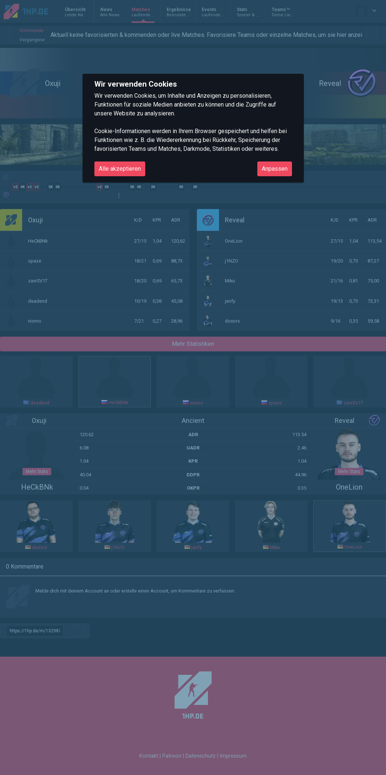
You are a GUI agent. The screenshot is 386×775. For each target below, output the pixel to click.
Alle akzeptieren (120, 168)
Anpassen (275, 168)
